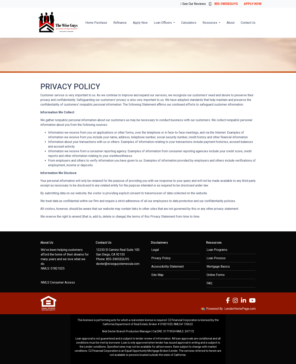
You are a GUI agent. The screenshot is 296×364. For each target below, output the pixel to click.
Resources (210, 22)
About (231, 22)
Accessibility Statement (167, 266)
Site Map (157, 275)
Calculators (188, 22)
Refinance (120, 22)
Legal (155, 250)
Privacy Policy (161, 258)
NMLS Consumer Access (58, 282)
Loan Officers (163, 22)
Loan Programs (217, 250)
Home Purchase (96, 22)
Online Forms (216, 275)
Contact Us (248, 22)
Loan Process (216, 258)
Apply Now (252, 4)
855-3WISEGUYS (223, 4)
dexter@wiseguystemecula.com (117, 264)
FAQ (209, 283)
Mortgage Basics (218, 266)
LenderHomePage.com (240, 309)
